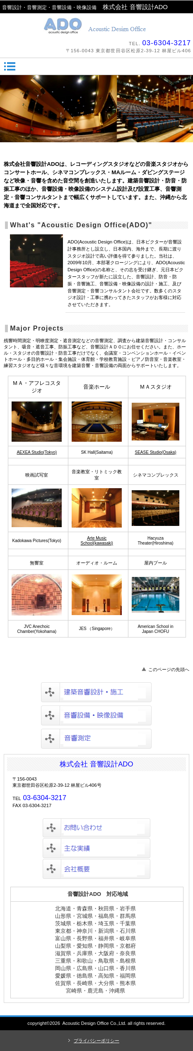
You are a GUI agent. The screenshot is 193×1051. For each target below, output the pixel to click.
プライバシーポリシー (96, 1040)
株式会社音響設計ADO (96, 25)
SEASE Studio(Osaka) (155, 452)
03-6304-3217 (166, 43)
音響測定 (96, 739)
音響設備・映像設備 (96, 715)
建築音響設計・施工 (96, 692)
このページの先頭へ (168, 669)
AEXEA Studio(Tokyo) (37, 452)
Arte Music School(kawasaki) (97, 540)
